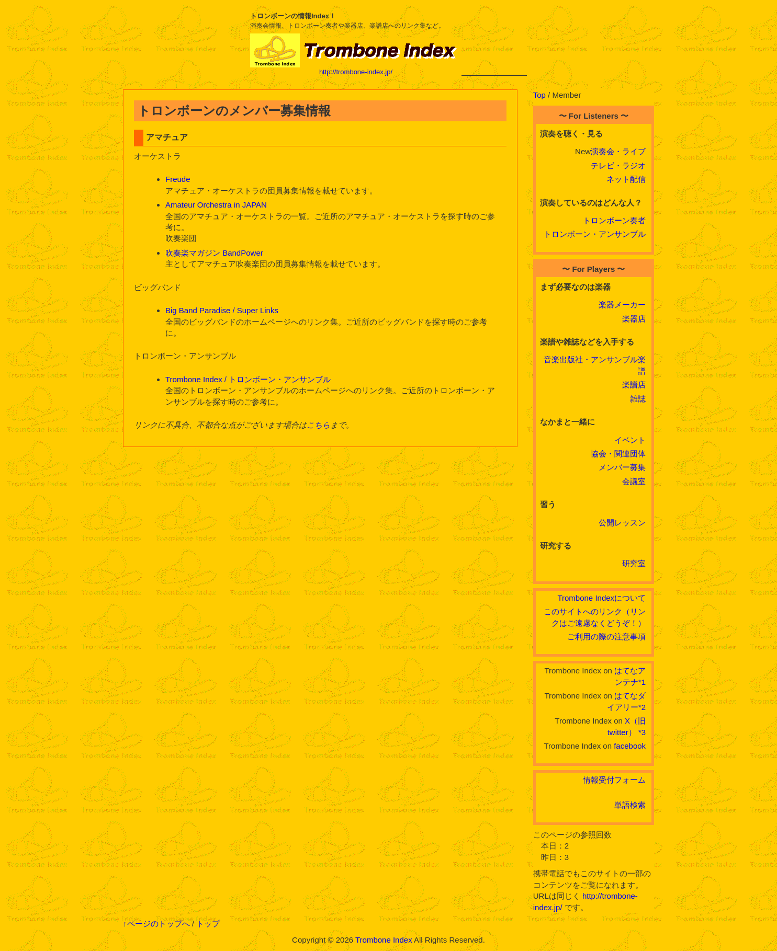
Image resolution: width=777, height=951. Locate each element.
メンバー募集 (622, 467)
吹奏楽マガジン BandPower (214, 252)
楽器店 (634, 318)
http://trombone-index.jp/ (355, 72)
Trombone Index (383, 939)
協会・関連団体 (618, 453)
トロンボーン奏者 (614, 220)
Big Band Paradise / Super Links (221, 310)
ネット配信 (626, 179)
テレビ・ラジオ (618, 165)
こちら (318, 424)
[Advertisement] (494, 43)
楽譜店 (634, 384)
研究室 (634, 563)
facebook (630, 745)
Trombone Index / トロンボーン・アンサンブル (248, 379)
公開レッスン (622, 522)
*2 (642, 707)
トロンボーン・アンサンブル (595, 234)
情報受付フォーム (614, 779)
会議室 (634, 481)
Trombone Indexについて (601, 597)
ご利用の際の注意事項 (606, 636)
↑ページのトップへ (156, 923)
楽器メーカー (622, 304)
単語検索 (630, 804)
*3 (642, 732)
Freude (177, 179)
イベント (630, 440)
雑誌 (638, 398)
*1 (642, 682)
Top (539, 94)
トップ (208, 923)
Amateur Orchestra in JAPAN (216, 204)
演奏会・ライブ (618, 151)
